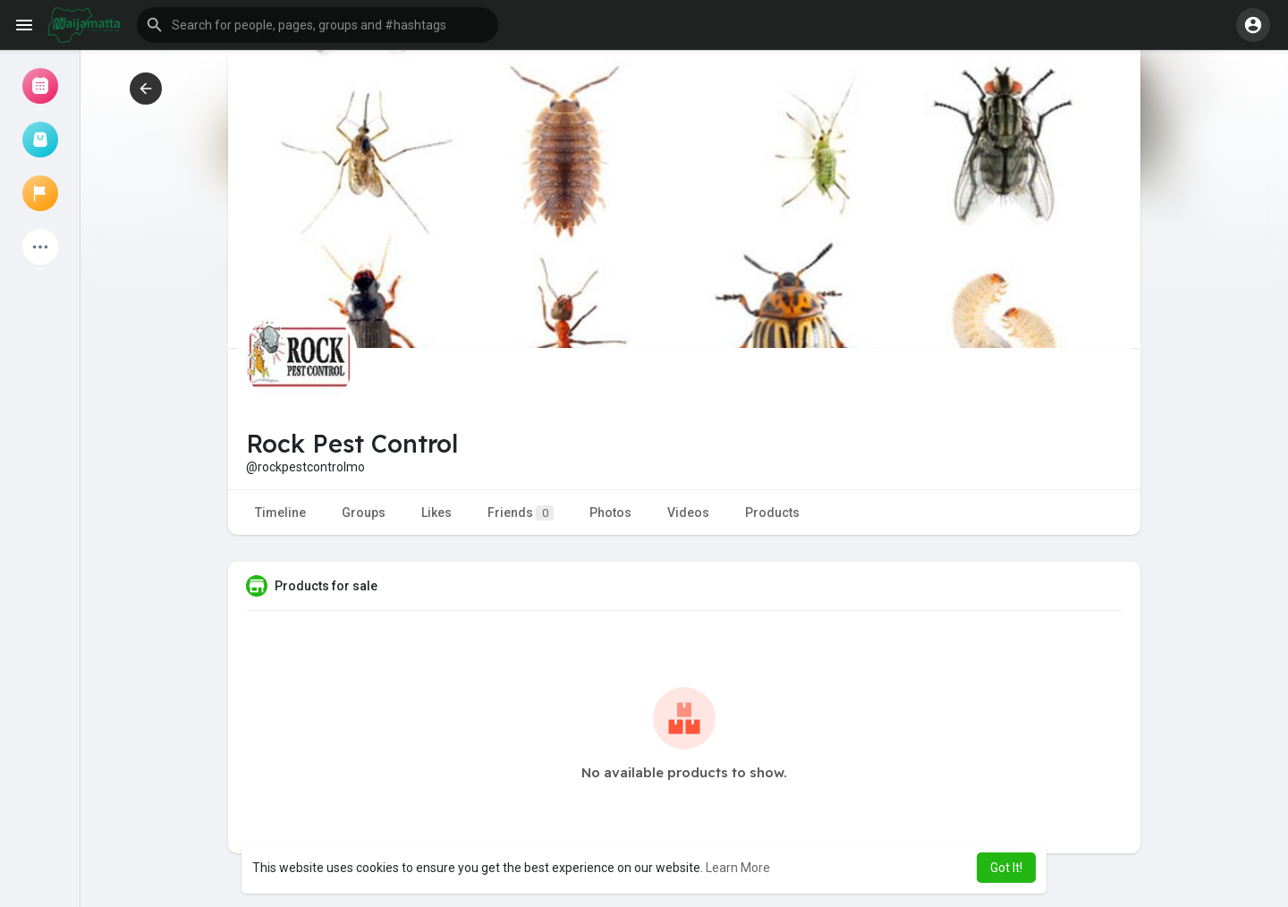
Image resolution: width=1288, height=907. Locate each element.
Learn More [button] (738, 867)
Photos (610, 512)
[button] (317, 25)
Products (772, 512)
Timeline (280, 512)
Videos (688, 512)
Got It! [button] (1006, 867)
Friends (520, 513)
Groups (364, 512)
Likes (436, 512)
